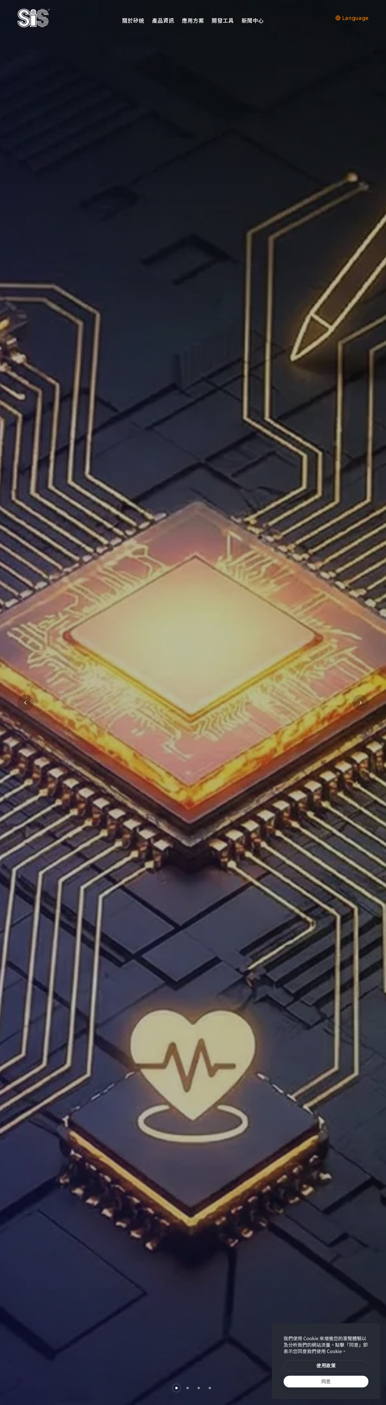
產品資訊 (163, 20)
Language (351, 18)
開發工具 (223, 20)
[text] (326, 1381)
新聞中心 (252, 20)
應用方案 (193, 20)
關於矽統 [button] (133, 20)
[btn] (326, 1365)
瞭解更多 (63, 738)
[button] (176, 1388)
